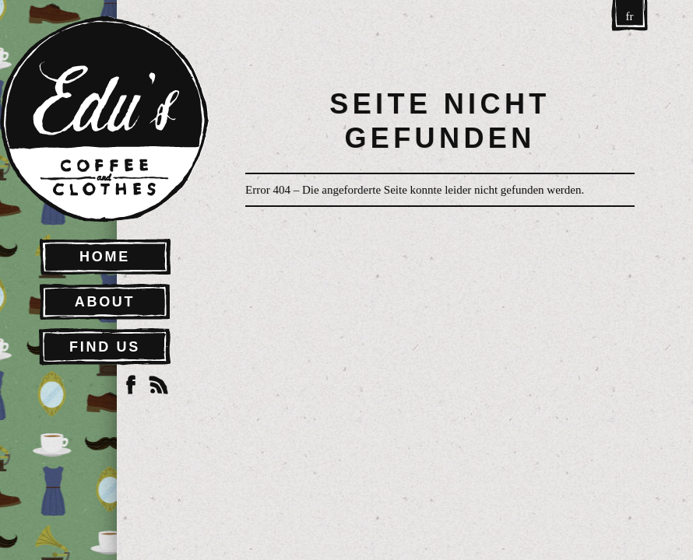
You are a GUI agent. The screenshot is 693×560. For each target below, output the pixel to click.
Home (104, 256)
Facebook (130, 385)
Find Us (104, 347)
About (105, 302)
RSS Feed (159, 385)
